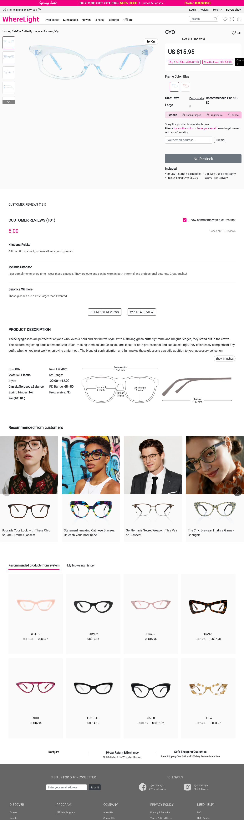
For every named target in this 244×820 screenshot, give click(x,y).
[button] (9, 102)
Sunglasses (70, 20)
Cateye (13, 811)
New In (13, 817)
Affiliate (128, 20)
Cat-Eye (16, 31)
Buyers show (233, 9)
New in (86, 20)
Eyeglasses (52, 20)
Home (6, 31)
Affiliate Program (66, 811)
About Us (108, 811)
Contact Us (109, 817)
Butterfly (27, 31)
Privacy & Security (160, 811)
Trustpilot (53, 751)
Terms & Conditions (161, 817)
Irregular (38, 31)
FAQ (199, 811)
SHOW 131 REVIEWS (105, 312)
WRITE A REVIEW (141, 312)
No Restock (203, 158)
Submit (220, 140)
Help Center (203, 817)
